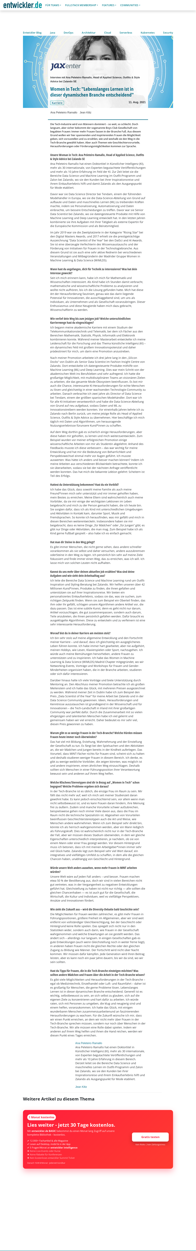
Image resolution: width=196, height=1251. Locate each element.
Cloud (107, 32)
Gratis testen (150, 1137)
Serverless (126, 32)
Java (52, 32)
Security (168, 32)
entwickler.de (23, 6)
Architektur (89, 32)
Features (108, 5)
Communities (129, 5)
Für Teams (52, 5)
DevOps (68, 32)
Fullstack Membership (80, 5)
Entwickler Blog (32, 32)
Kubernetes (148, 32)
